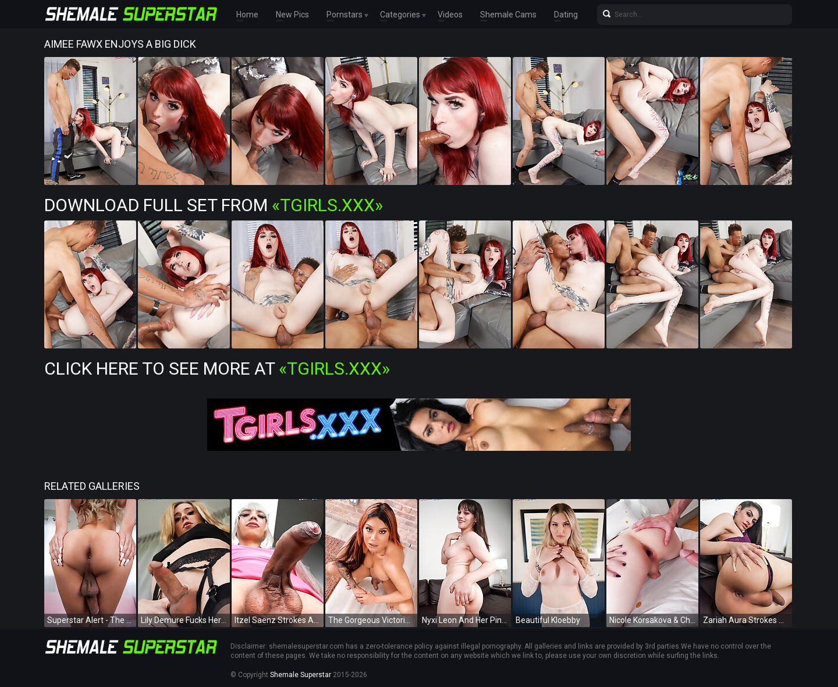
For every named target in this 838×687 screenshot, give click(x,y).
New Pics (292, 14)
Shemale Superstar (300, 675)
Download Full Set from (213, 205)
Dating (566, 14)
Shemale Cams (508, 14)
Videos (450, 14)
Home (247, 14)
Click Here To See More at (217, 368)
